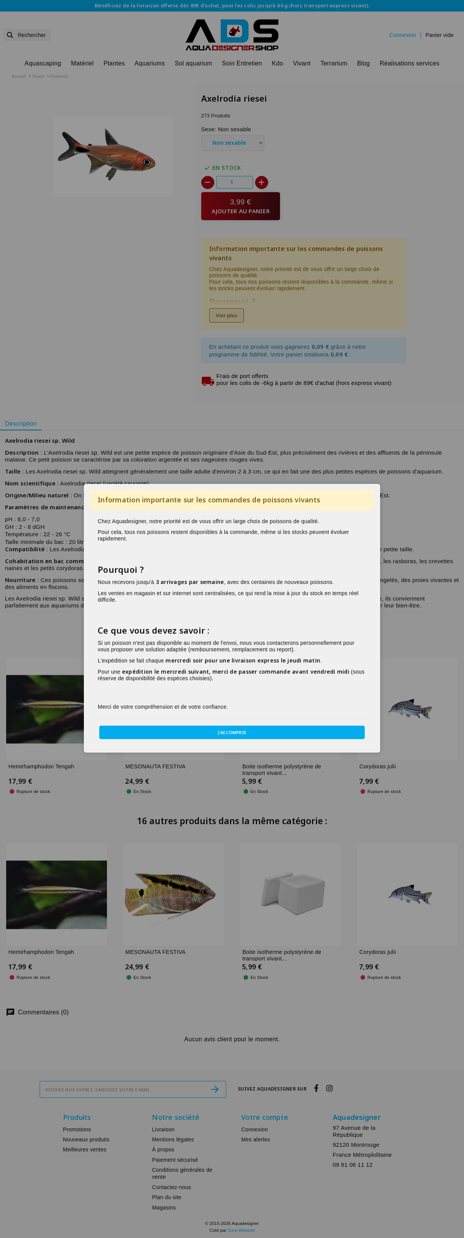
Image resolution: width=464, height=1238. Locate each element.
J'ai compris (232, 732)
